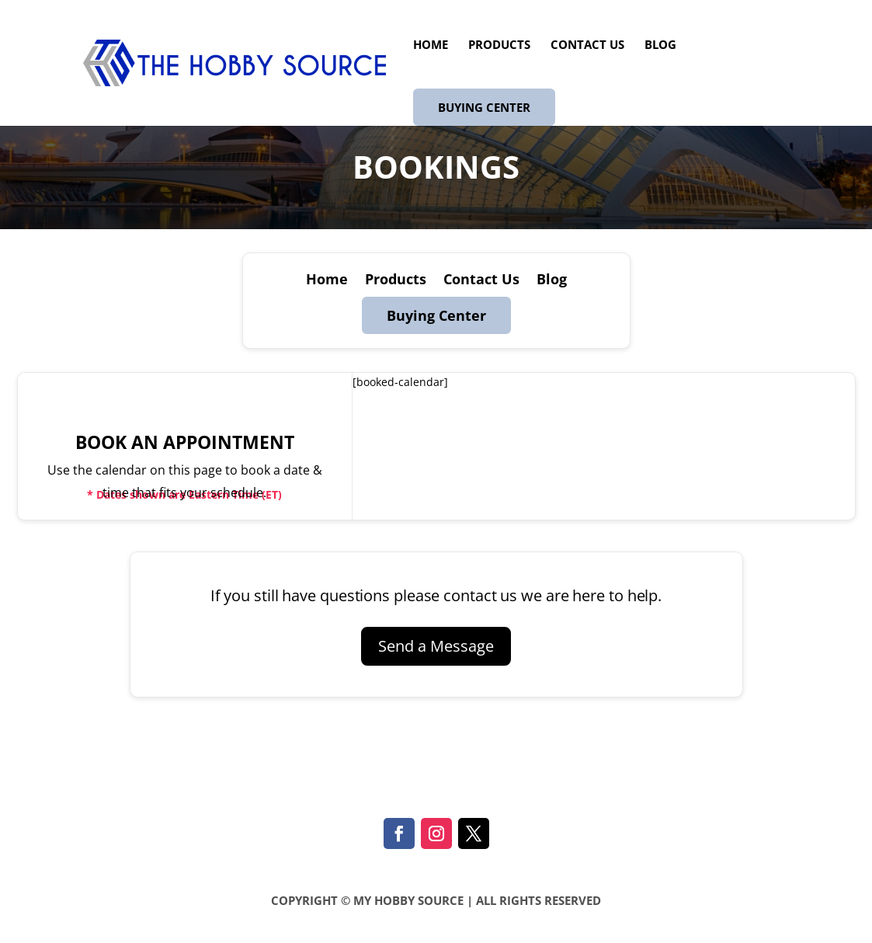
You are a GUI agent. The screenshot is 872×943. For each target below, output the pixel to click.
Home (430, 45)
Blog (660, 45)
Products (499, 45)
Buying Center (484, 107)
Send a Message (436, 645)
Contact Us (587, 45)
